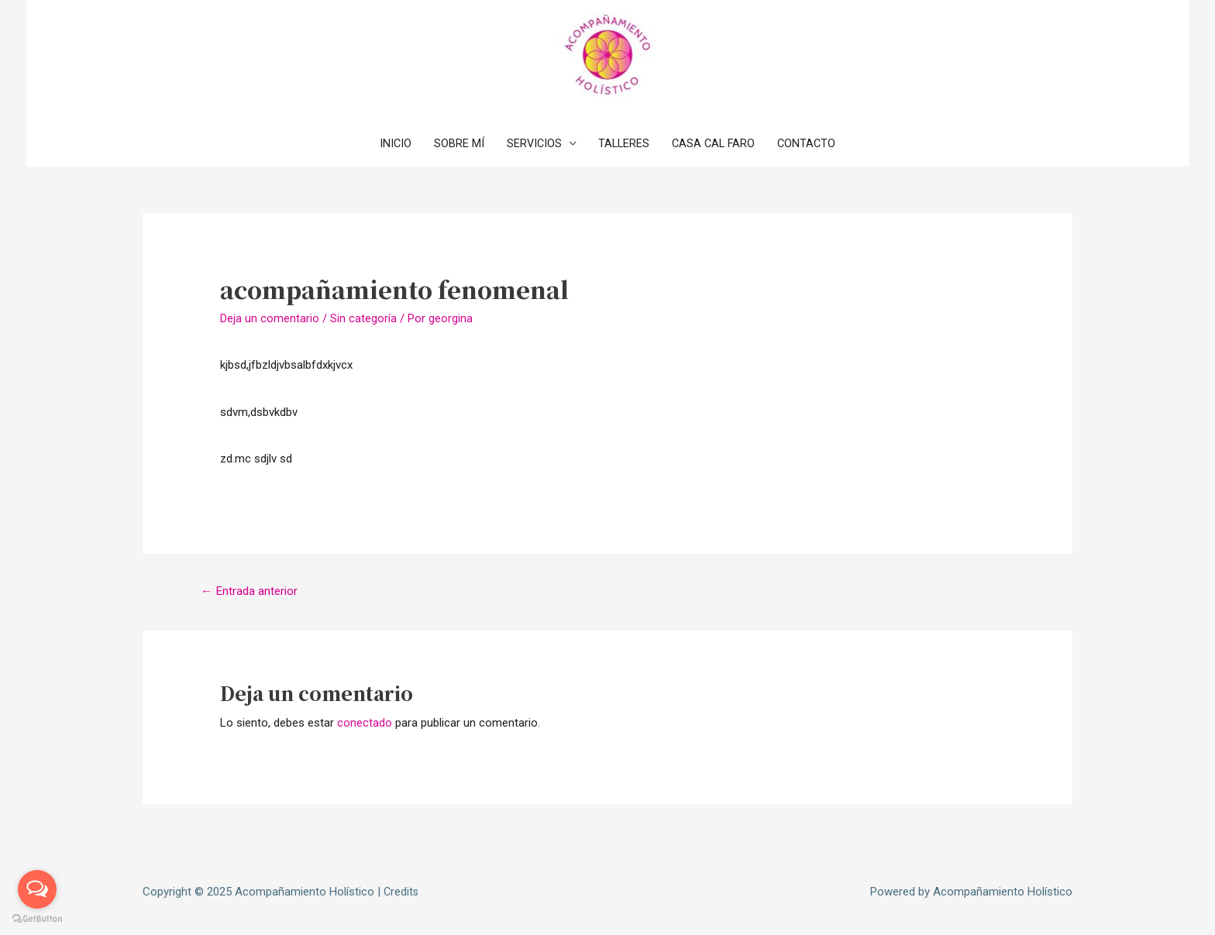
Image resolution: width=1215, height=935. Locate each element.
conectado (364, 723)
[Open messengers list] (37, 889)
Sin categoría (363, 318)
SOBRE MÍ (454, 143)
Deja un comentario (269, 318)
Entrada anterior (251, 591)
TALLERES (623, 143)
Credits (402, 892)
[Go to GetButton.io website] (37, 919)
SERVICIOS (531, 143)
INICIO (389, 143)
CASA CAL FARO (716, 143)
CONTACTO (812, 143)
